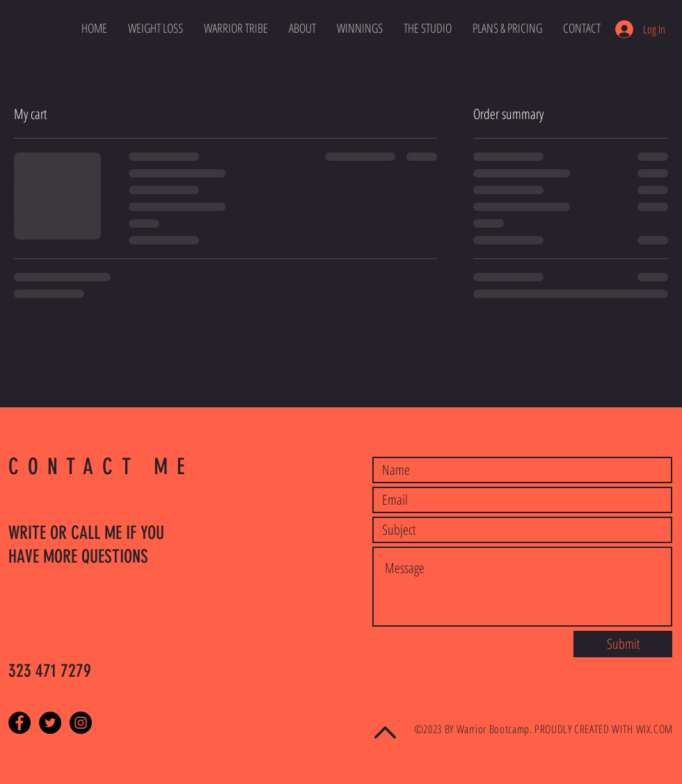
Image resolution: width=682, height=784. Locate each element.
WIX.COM (654, 729)
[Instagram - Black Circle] (81, 723)
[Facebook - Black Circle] (19, 723)
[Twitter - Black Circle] (50, 723)
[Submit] (622, 644)
